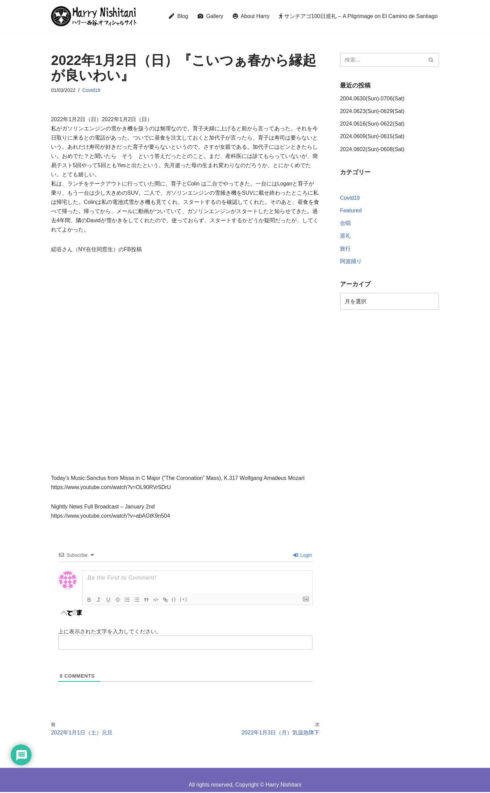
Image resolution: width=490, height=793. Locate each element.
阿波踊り (351, 261)
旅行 (345, 249)
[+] (183, 600)
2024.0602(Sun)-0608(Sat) (372, 149)
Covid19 (91, 90)
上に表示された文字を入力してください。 (110, 632)
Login (302, 556)
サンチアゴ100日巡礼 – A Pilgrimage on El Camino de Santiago (358, 16)
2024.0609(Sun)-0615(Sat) (372, 137)
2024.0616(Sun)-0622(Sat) (372, 124)
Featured (351, 211)
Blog (177, 16)
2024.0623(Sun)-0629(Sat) (372, 111)
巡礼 (345, 236)
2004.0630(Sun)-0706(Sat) (372, 98)
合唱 (345, 224)
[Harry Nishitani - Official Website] (93, 16)
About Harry (250, 16)
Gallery (210, 16)
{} (174, 600)
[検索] (382, 60)
